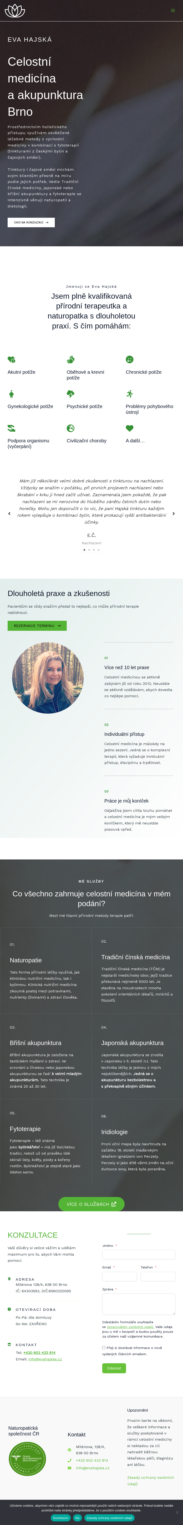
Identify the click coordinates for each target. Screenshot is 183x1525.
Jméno (107, 1240)
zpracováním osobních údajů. (130, 1321)
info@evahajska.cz (93, 1462)
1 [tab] (84, 543)
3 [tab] (94, 543)
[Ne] (177, 1512)
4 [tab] (98, 543)
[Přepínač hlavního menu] (173, 13)
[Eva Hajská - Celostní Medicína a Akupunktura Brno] (19, 13)
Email (106, 1261)
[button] (9, 510)
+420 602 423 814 (92, 1454)
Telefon (147, 1261)
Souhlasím (60, 1518)
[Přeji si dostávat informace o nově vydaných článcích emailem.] (103, 1341)
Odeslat (114, 1362)
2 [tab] (89, 543)
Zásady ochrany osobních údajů (109, 1518)
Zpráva (107, 1283)
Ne (78, 1518)
